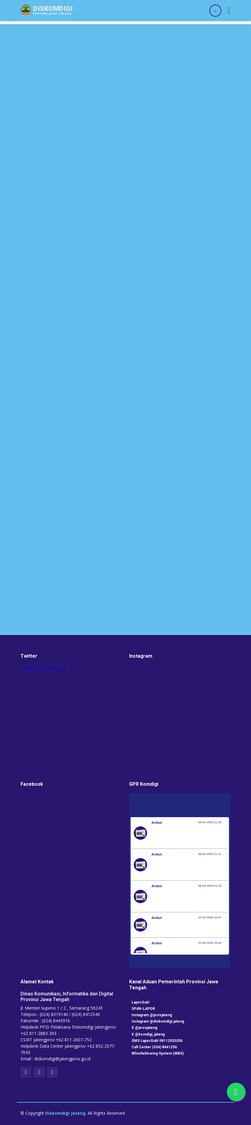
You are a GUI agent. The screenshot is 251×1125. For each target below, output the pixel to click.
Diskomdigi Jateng (65, 1113)
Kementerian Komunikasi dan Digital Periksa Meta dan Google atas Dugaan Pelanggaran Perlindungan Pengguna (187, 867)
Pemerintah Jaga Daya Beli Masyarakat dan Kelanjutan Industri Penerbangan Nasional (188, 836)
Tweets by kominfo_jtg (43, 668)
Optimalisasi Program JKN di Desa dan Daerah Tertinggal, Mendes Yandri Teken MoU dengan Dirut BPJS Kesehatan (189, 899)
